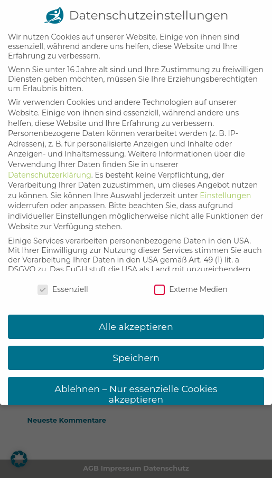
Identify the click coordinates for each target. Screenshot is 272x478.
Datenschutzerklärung (49, 166)
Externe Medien (191, 281)
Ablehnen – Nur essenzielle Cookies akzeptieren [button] (135, 385)
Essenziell (62, 281)
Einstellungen (225, 187)
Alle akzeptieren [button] (136, 318)
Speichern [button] (136, 349)
